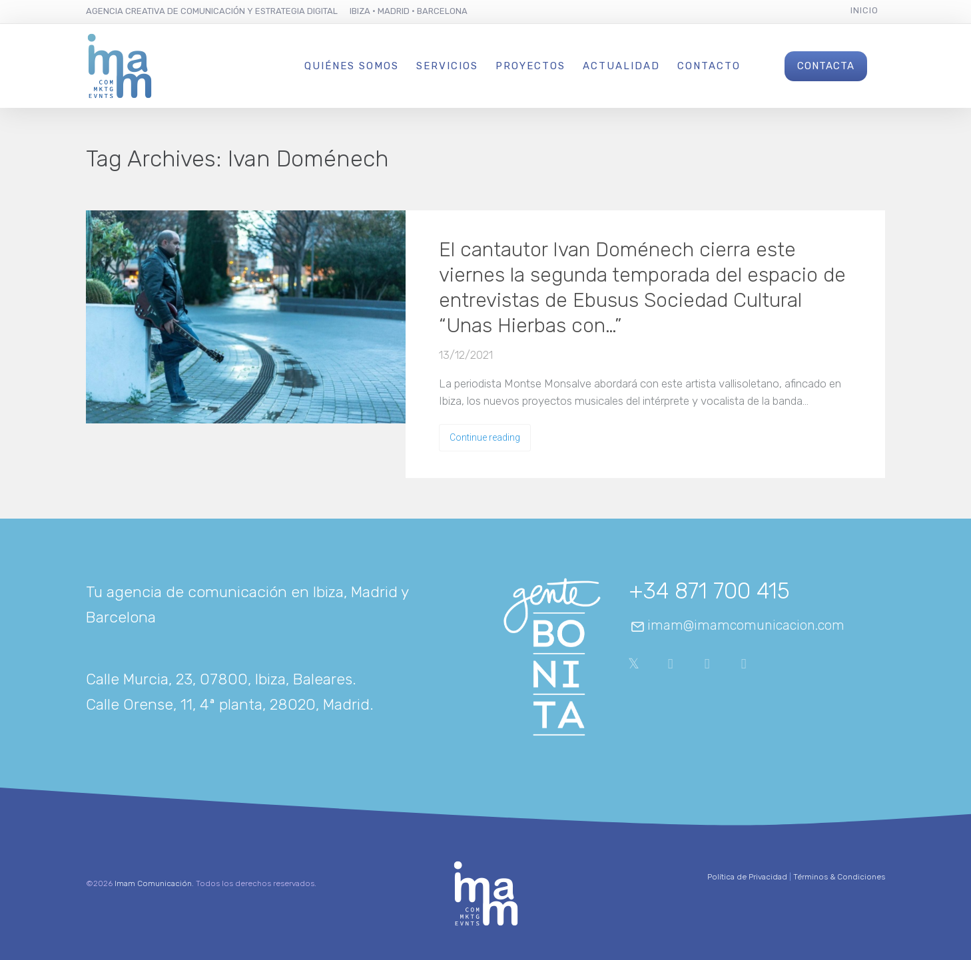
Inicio (864, 10)
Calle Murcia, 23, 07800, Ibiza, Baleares (219, 679)
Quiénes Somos (351, 66)
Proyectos (530, 66)
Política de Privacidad (747, 876)
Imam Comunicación (153, 883)
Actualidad (621, 66)
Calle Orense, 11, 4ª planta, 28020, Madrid (228, 704)
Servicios (447, 66)
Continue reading (485, 437)
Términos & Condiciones (839, 876)
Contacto (709, 66)
